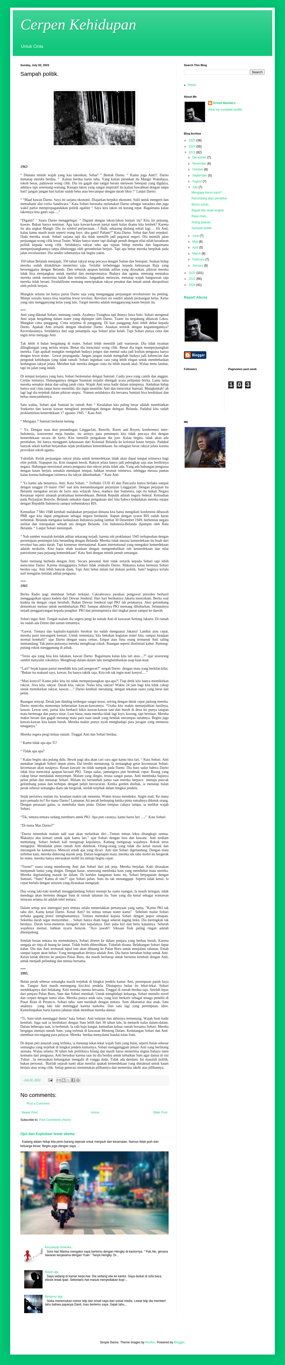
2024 (192, 146)
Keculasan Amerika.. (59, 1247)
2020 (192, 285)
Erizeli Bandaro (224, 103)
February (198, 259)
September (200, 175)
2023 (192, 152)
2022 (192, 273)
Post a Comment (38, 1103)
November (199, 163)
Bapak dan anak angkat (208, 210)
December (199, 157)
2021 (192, 279)
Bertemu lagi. (54, 1296)
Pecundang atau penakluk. (210, 198)
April (195, 247)
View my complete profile (225, 109)
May (195, 241)
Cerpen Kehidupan (78, 24)
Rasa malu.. (200, 216)
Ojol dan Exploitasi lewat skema (47, 1134)
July (195, 187)
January (198, 265)
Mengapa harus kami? (207, 192)
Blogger (179, 1342)
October (198, 169)
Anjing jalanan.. (202, 222)
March (197, 253)
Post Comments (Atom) (55, 1120)
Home (95, 1112)
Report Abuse (195, 297)
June (196, 236)
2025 (192, 140)
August (197, 181)
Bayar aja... (53, 1272)
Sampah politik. (202, 228)
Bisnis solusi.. (201, 204)
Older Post (160, 1112)
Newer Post (29, 1112)
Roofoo (150, 1342)
